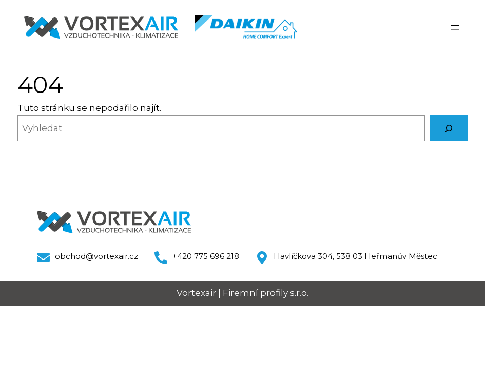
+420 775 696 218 (205, 256)
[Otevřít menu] (455, 27)
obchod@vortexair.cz (96, 256)
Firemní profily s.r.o (265, 293)
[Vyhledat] (449, 128)
